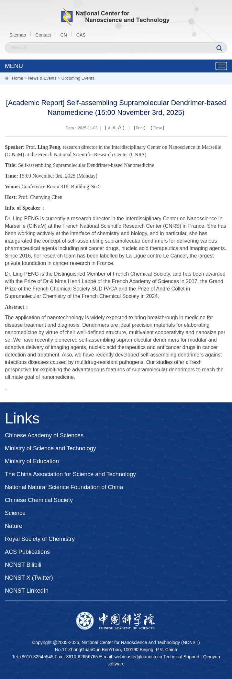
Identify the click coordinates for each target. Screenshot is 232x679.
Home (17, 78)
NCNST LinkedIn (27, 590)
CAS (81, 35)
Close (157, 128)
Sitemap (17, 35)
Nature (13, 526)
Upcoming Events (77, 78)
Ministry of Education (32, 461)
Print (140, 128)
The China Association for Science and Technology (70, 474)
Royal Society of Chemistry (40, 539)
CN (64, 35)
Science (15, 513)
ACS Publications (27, 552)
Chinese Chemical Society (39, 500)
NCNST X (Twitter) (29, 578)
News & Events (42, 78)
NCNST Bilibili (23, 565)
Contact (43, 35)
